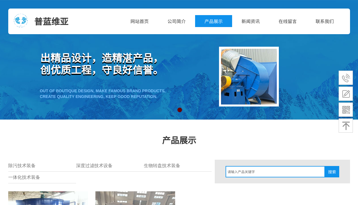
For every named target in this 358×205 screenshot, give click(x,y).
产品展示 (213, 21)
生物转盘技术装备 (162, 165)
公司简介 (176, 21)
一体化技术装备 (24, 177)
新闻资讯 (251, 21)
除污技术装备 (22, 165)
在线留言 (288, 21)
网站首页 (139, 21)
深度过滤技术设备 (94, 165)
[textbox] (275, 171)
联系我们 (325, 21)
